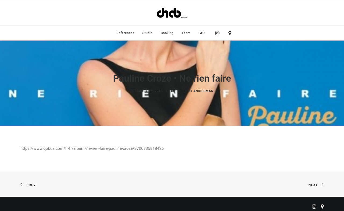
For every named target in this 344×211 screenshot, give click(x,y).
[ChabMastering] (172, 13)
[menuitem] (125, 33)
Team (186, 33)
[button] (218, 33)
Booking (167, 33)
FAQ (201, 33)
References (125, 33)
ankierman (203, 90)
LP (177, 90)
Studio (147, 33)
